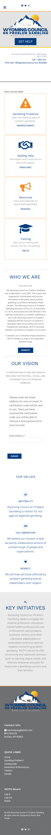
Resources (25, 209)
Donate (7, 774)
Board (7, 801)
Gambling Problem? (25, 125)
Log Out (8, 797)
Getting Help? (25, 167)
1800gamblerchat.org (24, 63)
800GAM (43, 63)
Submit (14, 456)
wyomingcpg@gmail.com (19, 730)
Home (7, 757)
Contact (8, 770)
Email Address (17, 436)
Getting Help (10, 764)
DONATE (25, 350)
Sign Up (25, 250)
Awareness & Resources (16, 767)
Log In (7, 794)
